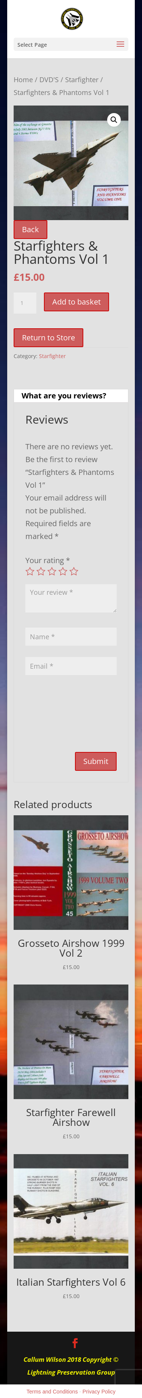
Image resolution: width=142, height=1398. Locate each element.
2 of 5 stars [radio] (40, 571)
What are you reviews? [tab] (64, 395)
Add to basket (76, 302)
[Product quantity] (25, 303)
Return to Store (48, 337)
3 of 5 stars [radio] (51, 571)
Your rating (47, 560)
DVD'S (49, 79)
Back (30, 229)
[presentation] (56, 717)
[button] (114, 120)
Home (23, 79)
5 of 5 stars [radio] (73, 571)
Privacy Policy (99, 1392)
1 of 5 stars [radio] (29, 571)
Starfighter (81, 79)
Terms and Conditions (52, 1392)
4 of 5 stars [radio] (62, 571)
